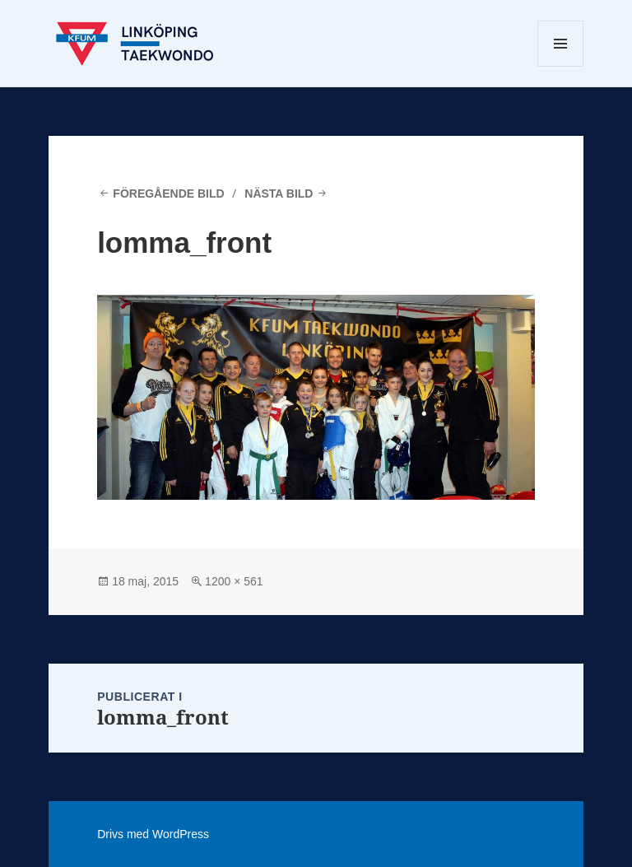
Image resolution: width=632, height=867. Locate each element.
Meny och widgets (560, 66)
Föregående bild (168, 193)
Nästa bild (278, 193)
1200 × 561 (234, 581)
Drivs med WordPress (153, 834)
